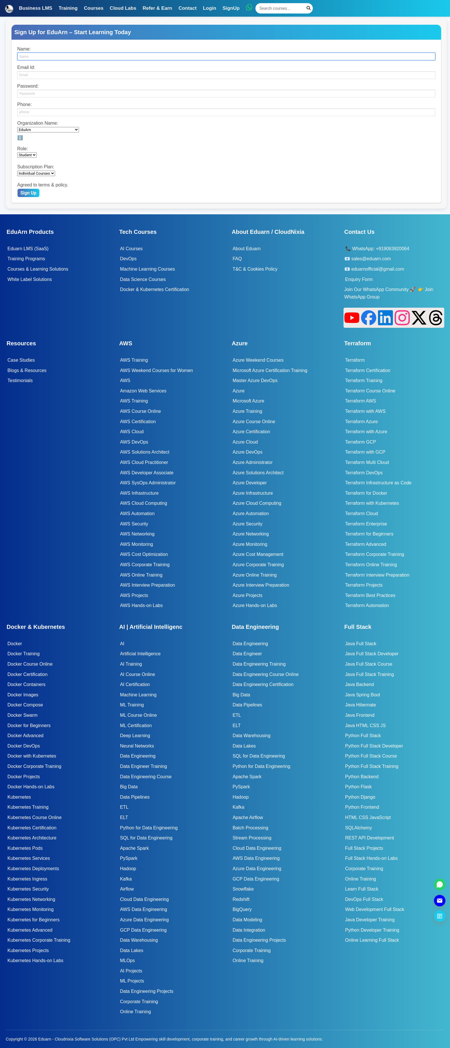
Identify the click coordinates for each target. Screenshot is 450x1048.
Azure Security (247, 523)
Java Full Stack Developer (372, 653)
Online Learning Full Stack (372, 940)
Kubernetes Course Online (34, 817)
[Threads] (435, 318)
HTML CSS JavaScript (368, 817)
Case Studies (21, 360)
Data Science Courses (143, 279)
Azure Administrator (252, 462)
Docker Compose (25, 704)
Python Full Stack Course (371, 756)
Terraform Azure (361, 421)
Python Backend (362, 776)
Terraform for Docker (366, 493)
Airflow (127, 889)
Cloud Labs (123, 8)
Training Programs (26, 258)
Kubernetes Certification (32, 827)
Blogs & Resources (26, 370)
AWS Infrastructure (139, 493)
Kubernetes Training (28, 807)
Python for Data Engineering (149, 827)
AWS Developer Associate (146, 472)
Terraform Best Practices (370, 595)
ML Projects (132, 980)
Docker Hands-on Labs (31, 786)
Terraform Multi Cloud (367, 462)
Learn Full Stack (362, 889)
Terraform (355, 360)
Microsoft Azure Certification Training (269, 370)
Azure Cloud (245, 442)
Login (209, 8)
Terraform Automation (367, 605)
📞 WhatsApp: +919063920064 (377, 248)
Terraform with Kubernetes (372, 503)
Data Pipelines (135, 797)
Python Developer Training (372, 930)
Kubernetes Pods (25, 848)
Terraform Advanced (365, 544)
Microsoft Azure (248, 400)
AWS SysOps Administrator (148, 482)
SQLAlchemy (358, 827)
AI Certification (135, 684)
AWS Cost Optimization (144, 554)
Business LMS (35, 8)
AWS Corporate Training (145, 564)
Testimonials (20, 380)
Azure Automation (250, 513)
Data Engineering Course (146, 776)
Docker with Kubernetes (31, 756)
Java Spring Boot (362, 694)
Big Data (128, 786)
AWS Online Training (141, 575)
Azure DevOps (247, 452)
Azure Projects (247, 595)
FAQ (237, 258)
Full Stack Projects (364, 848)
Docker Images (22, 694)
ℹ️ (20, 137)
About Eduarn (246, 248)
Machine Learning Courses (147, 269)
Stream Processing (251, 837)
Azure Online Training (254, 575)
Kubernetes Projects (28, 950)
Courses (93, 8)
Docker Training (23, 653)
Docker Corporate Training (34, 766)
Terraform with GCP (365, 452)
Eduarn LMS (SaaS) (28, 248)
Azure (238, 390)
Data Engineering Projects (146, 991)
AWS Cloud (131, 431)
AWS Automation (137, 513)
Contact (188, 8)
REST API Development (369, 837)
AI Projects (131, 970)
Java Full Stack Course (369, 664)
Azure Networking (250, 533)
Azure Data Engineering (144, 919)
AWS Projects (134, 595)
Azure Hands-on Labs (254, 605)
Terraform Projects (364, 585)
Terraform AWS (360, 400)
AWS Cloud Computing (143, 503)
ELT (124, 817)
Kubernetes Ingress (27, 878)
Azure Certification (251, 431)
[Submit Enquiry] (439, 916)
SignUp (231, 8)
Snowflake (243, 889)
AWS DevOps (134, 442)
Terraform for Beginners (369, 533)
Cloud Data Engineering (144, 899)
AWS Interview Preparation (147, 585)
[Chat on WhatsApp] (439, 885)
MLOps (127, 960)
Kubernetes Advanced (30, 930)
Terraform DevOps (364, 472)
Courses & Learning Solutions (37, 269)
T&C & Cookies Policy (255, 269)
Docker (14, 643)
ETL (124, 807)
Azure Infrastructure (252, 493)
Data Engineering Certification (263, 684)
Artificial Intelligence (140, 653)
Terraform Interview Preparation (377, 575)
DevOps (128, 258)
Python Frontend (362, 807)
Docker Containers (26, 684)
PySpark (128, 858)
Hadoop (128, 868)
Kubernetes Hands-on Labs (35, 960)
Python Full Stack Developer (374, 745)
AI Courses (131, 248)
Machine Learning (138, 694)
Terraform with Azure (366, 431)
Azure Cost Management (257, 554)
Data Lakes (131, 950)
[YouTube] (352, 318)
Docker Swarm (22, 715)
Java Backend (359, 684)
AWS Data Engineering (143, 909)
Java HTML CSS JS (365, 725)
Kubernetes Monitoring (30, 909)
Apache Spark (134, 848)
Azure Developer (249, 482)
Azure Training (247, 411)
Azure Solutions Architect (258, 472)
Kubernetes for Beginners (33, 919)
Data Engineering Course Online (265, 674)
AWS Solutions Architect (144, 452)
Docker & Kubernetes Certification (154, 289)
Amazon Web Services (143, 390)
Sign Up (28, 193)
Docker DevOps (23, 745)
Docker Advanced (25, 735)
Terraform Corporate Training (374, 554)
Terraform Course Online (370, 390)
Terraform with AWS (365, 411)
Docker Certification (27, 674)
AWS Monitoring (136, 544)
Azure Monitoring (249, 544)
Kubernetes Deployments (33, 868)
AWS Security (134, 523)
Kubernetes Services (28, 858)
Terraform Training (364, 380)
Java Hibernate (360, 704)
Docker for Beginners (29, 725)
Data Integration (248, 930)
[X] (419, 318)
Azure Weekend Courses (258, 360)
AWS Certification (138, 421)
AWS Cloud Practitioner (144, 462)
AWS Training (134, 360)
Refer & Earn (157, 8)
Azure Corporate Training (258, 564)
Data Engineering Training (259, 664)
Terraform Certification (367, 370)
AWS (125, 380)
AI (122, 643)
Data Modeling (247, 919)
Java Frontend (360, 715)
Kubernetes (19, 797)
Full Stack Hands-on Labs (371, 858)
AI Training (131, 664)
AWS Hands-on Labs (141, 605)
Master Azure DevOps (255, 380)
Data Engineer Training (143, 766)
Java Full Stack (360, 643)
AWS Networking (137, 533)
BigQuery (242, 909)
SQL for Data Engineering (146, 837)
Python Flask (358, 786)
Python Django (360, 797)
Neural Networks (137, 745)
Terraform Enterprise (366, 523)
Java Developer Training (370, 919)
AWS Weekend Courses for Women (156, 370)
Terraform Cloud (361, 513)
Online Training (135, 1011)
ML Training (132, 704)
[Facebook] (368, 318)
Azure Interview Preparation (260, 585)
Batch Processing (250, 827)
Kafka (126, 878)
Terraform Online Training (371, 564)
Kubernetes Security (28, 889)
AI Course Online (137, 674)
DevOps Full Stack (364, 899)
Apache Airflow (247, 817)
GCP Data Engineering (143, 930)
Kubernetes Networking (31, 899)
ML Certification (136, 725)
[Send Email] (439, 900)
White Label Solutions (29, 279)
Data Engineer (247, 653)
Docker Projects (23, 776)
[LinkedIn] (385, 318)
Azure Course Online (253, 421)
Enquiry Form (359, 279)
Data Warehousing (139, 940)
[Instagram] (402, 318)
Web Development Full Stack (374, 909)
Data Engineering (138, 756)
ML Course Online (138, 715)
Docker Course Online (30, 664)
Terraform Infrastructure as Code (378, 482)
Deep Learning (135, 735)
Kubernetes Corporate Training (38, 940)
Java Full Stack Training (369, 674)
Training (68, 8)
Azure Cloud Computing (256, 503)
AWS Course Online (140, 411)
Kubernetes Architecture (32, 837)
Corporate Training (139, 1001)
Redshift (240, 899)
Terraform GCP (360, 442)
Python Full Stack (363, 735)
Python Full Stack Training (372, 766)
